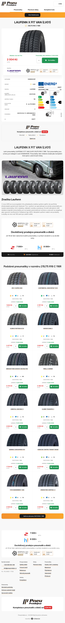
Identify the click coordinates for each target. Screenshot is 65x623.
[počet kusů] (39, 60)
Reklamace (23, 570)
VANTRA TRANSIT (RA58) (48, 449)
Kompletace (23, 580)
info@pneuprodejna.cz (10, 568)
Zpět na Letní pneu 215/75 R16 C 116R (32, 516)
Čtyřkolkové (48, 570)
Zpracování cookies (7, 593)
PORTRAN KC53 (17, 328)
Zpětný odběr (23, 564)
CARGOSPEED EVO (17, 449)
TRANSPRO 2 (48, 409)
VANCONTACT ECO (48, 288)
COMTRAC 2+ (48, 490)
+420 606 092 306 (9, 565)
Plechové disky (33, 10)
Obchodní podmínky (7, 587)
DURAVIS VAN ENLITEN (17, 369)
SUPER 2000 (17, 288)
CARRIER (48, 369)
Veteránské (48, 573)
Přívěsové (47, 576)
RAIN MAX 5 (17, 409)
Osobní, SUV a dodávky (51, 564)
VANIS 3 (48, 328)
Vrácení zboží (23, 567)
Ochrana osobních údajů (8, 590)
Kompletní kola (49, 10)
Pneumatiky (18, 10)
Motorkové (48, 567)
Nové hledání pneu (32, 15)
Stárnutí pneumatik (25, 573)
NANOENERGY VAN (17, 490)
